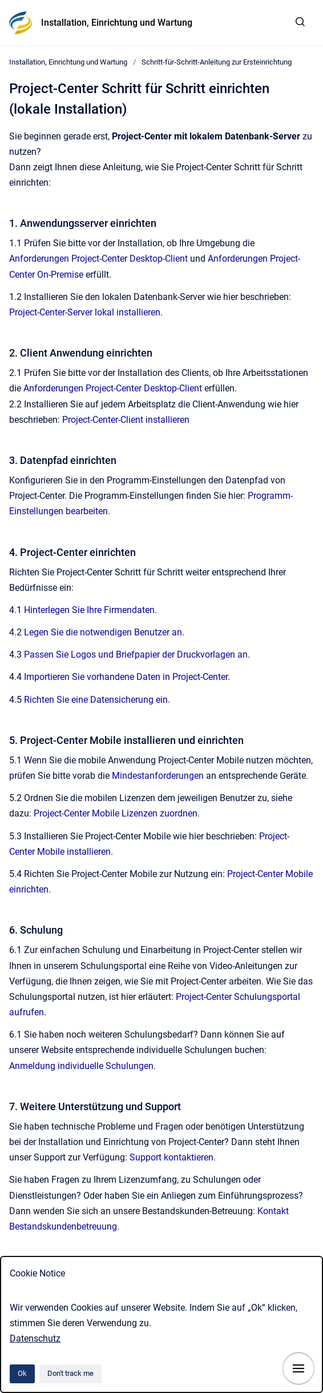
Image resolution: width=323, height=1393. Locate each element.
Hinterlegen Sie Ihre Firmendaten (89, 610)
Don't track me (70, 1373)
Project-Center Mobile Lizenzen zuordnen (115, 813)
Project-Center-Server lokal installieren (84, 312)
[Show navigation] (298, 1368)
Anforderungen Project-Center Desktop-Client (98, 258)
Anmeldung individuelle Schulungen (81, 1065)
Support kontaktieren (171, 1157)
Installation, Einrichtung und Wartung (116, 22)
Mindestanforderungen (159, 775)
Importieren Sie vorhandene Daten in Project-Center (126, 676)
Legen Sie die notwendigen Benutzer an (103, 632)
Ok (22, 1373)
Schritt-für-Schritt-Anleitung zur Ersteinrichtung (217, 62)
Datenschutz (35, 1338)
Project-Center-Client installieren (125, 419)
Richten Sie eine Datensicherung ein (96, 699)
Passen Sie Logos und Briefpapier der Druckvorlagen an (136, 654)
